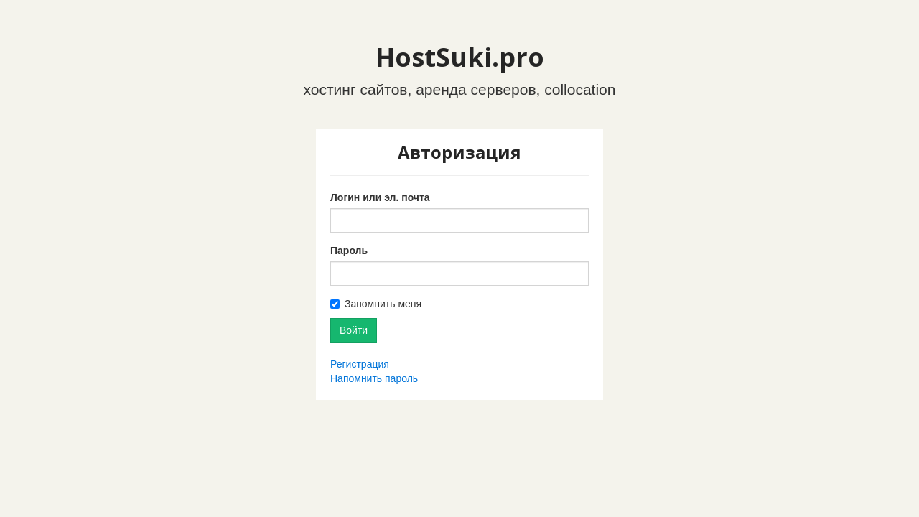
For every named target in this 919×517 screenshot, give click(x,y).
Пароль (349, 250)
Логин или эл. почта (380, 197)
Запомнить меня (383, 303)
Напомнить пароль (374, 378)
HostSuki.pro (459, 57)
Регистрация (359, 364)
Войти (354, 330)
